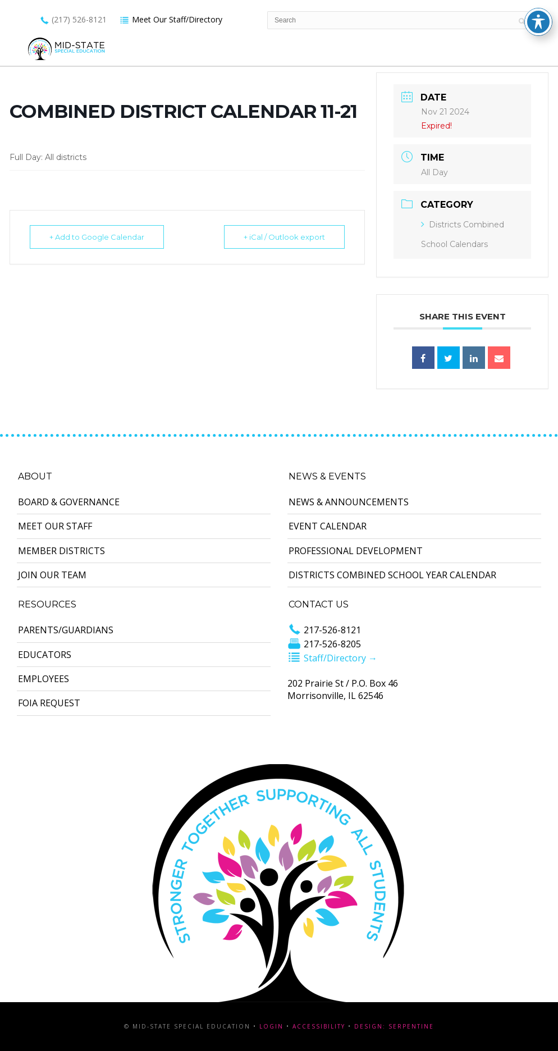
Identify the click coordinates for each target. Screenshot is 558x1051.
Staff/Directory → (332, 658)
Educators (44, 654)
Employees (43, 679)
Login (271, 1026)
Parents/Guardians (65, 630)
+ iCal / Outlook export (284, 236)
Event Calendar (328, 526)
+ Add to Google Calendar (96, 236)
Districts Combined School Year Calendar (392, 575)
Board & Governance (69, 502)
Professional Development (356, 551)
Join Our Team (52, 575)
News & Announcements (349, 502)
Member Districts (61, 551)
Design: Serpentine (394, 1026)
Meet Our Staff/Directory (171, 19)
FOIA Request (49, 703)
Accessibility (318, 1026)
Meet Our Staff (55, 526)
